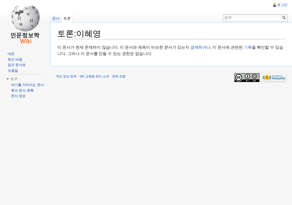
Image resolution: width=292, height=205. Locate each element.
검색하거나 (200, 47)
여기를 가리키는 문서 (27, 85)
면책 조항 (118, 76)
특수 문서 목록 (22, 91)
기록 (248, 47)
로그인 (282, 5)
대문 (11, 54)
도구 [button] (14, 79)
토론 (67, 18)
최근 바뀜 (15, 60)
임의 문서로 (17, 65)
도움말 (13, 71)
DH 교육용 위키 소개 (94, 76)
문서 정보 (18, 96)
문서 (56, 18)
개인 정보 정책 (66, 76)
